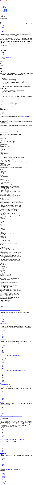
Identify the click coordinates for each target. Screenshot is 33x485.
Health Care (3, 482)
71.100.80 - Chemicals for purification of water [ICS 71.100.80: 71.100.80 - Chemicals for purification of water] (6, 57)
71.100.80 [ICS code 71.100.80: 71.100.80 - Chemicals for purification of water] (3, 27)
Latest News (3, 479)
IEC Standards (3, 475)
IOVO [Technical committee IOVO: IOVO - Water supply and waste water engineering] (2, 337)
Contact (2, 467)
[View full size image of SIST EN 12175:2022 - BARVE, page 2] (7, 107)
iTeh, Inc (19, 469)
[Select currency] (2, 16)
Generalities (3, 480)
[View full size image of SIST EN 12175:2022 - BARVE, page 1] (2, 107)
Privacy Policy (13, 469)
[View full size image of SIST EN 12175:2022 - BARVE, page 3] (12, 107)
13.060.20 (25, 116)
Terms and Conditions (8, 469)
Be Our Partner (1, 471)
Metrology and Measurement (4, 483)
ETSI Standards (3, 477)
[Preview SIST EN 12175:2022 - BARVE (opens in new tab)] (1, 112)
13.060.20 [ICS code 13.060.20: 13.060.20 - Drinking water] (3, 336)
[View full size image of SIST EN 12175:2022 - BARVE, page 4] (17, 107)
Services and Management (4, 481)
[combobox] (3, 115)
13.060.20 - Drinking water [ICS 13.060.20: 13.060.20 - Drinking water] (4, 56)
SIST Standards (3, 474)
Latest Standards (3, 473)
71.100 (27, 116)
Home (2, 466)
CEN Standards (3, 476)
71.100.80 (29, 116)
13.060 (23, 116)
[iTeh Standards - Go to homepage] (3, 1)
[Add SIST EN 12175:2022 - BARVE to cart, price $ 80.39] (3, 112)
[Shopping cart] (16, 17)
